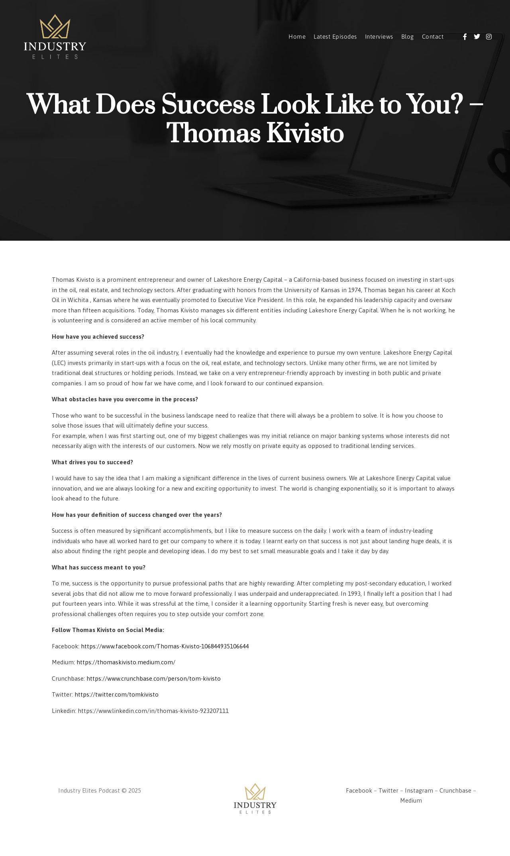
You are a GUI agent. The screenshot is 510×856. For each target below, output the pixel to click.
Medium (411, 800)
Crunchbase (455, 790)
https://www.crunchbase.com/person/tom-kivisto (153, 678)
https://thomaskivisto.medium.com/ (125, 662)
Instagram (419, 790)
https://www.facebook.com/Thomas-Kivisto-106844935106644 (165, 646)
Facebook (359, 790)
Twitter (388, 790)
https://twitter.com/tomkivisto (117, 694)
